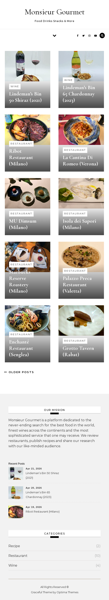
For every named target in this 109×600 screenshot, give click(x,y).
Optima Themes (67, 592)
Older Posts (19, 372)
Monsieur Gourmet (55, 12)
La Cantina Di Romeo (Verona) (80, 160)
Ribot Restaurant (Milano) (21, 157)
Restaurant (21, 143)
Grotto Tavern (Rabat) (78, 351)
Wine (15, 86)
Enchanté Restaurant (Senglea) (21, 348)
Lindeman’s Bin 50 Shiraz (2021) (25, 97)
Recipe (14, 546)
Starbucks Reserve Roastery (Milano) (20, 281)
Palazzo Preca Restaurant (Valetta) (77, 284)
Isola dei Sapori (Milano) (79, 224)
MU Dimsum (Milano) (22, 224)
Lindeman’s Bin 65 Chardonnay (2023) (79, 93)
